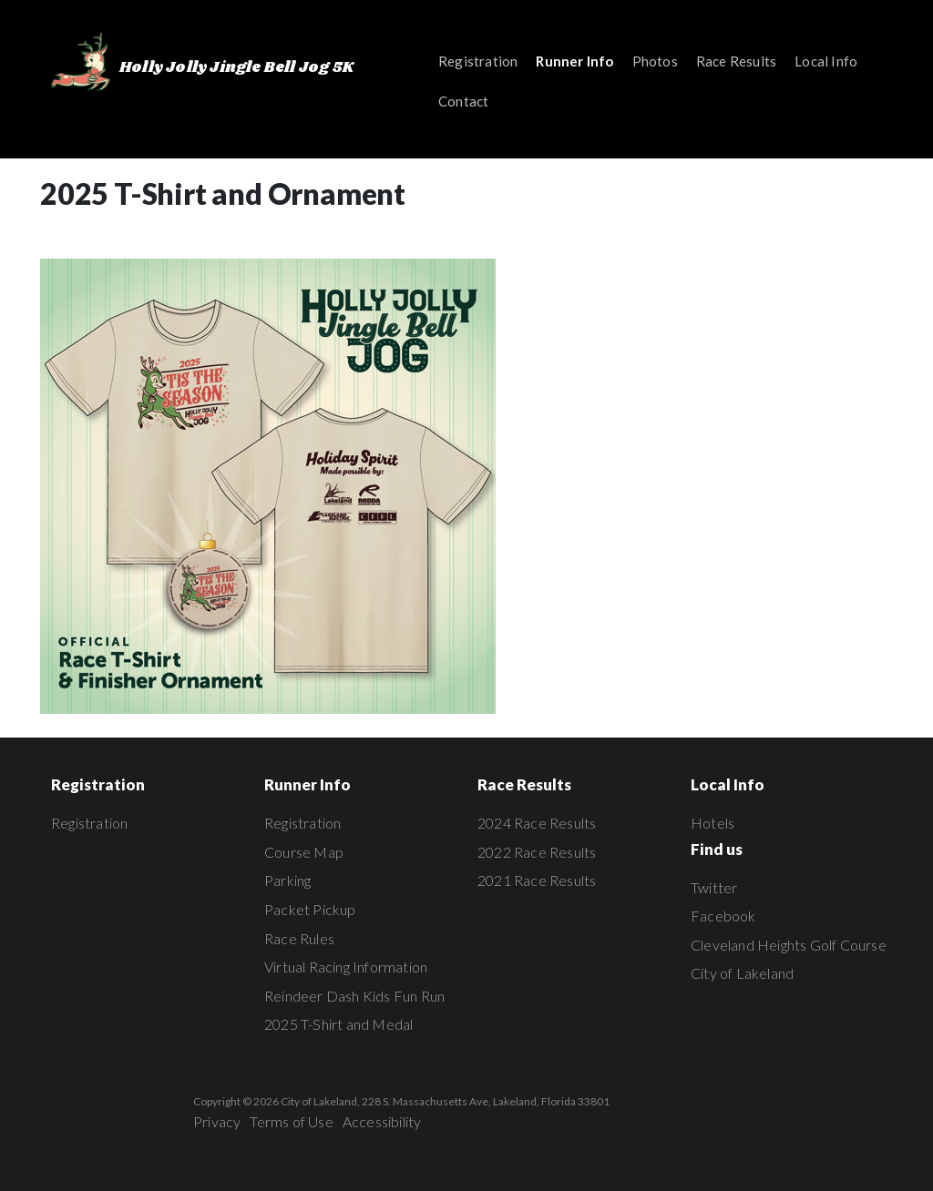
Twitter (714, 887)
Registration (478, 61)
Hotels (712, 822)
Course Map (303, 851)
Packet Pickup (310, 909)
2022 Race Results (536, 851)
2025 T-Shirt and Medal (338, 1024)
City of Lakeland (742, 973)
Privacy (217, 1121)
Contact (463, 101)
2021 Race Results (536, 880)
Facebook (723, 915)
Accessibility (382, 1121)
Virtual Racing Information (345, 966)
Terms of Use (291, 1121)
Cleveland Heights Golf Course (789, 944)
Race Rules (299, 938)
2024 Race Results (536, 822)
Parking (287, 880)
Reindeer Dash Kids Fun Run (354, 995)
